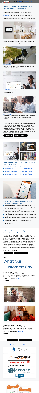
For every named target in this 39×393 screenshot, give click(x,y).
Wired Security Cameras (27, 174)
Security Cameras (7, 64)
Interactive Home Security (10, 167)
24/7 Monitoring (7, 114)
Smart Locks (24, 167)
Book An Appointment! (21, 135)
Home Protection (7, 40)
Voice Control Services (27, 168)
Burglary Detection (9, 168)
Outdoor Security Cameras (27, 173)
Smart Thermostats (9, 173)
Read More (18, 278)
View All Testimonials (25, 340)
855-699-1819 (28, 1)
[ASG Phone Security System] (19, 293)
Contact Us (20, 1)
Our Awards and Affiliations (19, 345)
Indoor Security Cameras (27, 171)
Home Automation (7, 89)
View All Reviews (12, 340)
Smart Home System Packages (28, 170)
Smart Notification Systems (11, 171)
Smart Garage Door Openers (11, 174)
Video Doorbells (8, 170)
